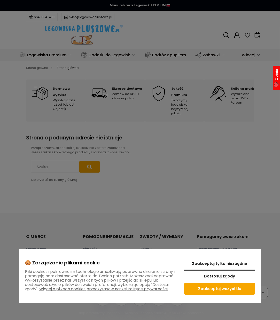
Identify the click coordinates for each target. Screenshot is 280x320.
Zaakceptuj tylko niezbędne (219, 263)
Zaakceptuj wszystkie (219, 288)
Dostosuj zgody (219, 276)
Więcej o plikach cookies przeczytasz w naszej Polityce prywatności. (103, 289)
